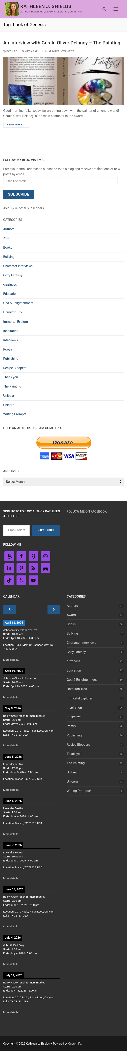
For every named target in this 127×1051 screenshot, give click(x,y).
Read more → (16, 124)
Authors (8, 229)
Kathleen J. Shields (45, 6)
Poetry (7, 349)
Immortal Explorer (16, 322)
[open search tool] (104, 9)
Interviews (10, 340)
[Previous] (9, 609)
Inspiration (10, 331)
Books (7, 247)
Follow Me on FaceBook (87, 511)
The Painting (12, 386)
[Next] (53, 609)
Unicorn (8, 405)
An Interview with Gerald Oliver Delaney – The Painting (61, 43)
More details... (11, 659)
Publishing (10, 359)
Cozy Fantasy (12, 275)
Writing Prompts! (15, 414)
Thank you (10, 377)
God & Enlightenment (18, 303)
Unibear (8, 396)
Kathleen (11, 51)
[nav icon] (115, 9)
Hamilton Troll (13, 312)
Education (10, 294)
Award (7, 238)
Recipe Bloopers (14, 368)
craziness (10, 284)
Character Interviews (58, 51)
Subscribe (18, 194)
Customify (74, 1043)
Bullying (8, 257)
